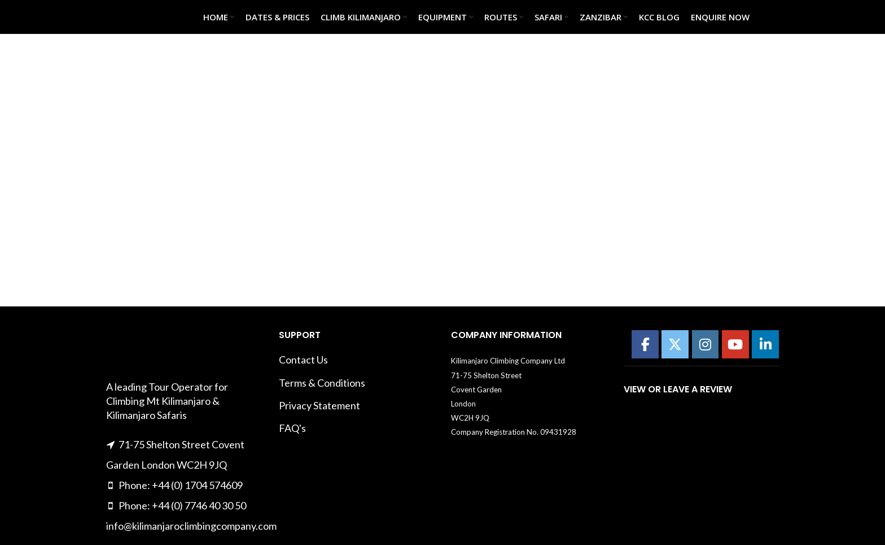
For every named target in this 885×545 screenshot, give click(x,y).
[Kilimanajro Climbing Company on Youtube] (735, 344)
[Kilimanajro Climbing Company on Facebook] (645, 344)
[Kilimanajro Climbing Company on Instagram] (705, 344)
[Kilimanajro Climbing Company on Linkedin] (765, 344)
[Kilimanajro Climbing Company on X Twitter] (675, 344)
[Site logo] (134, 16)
